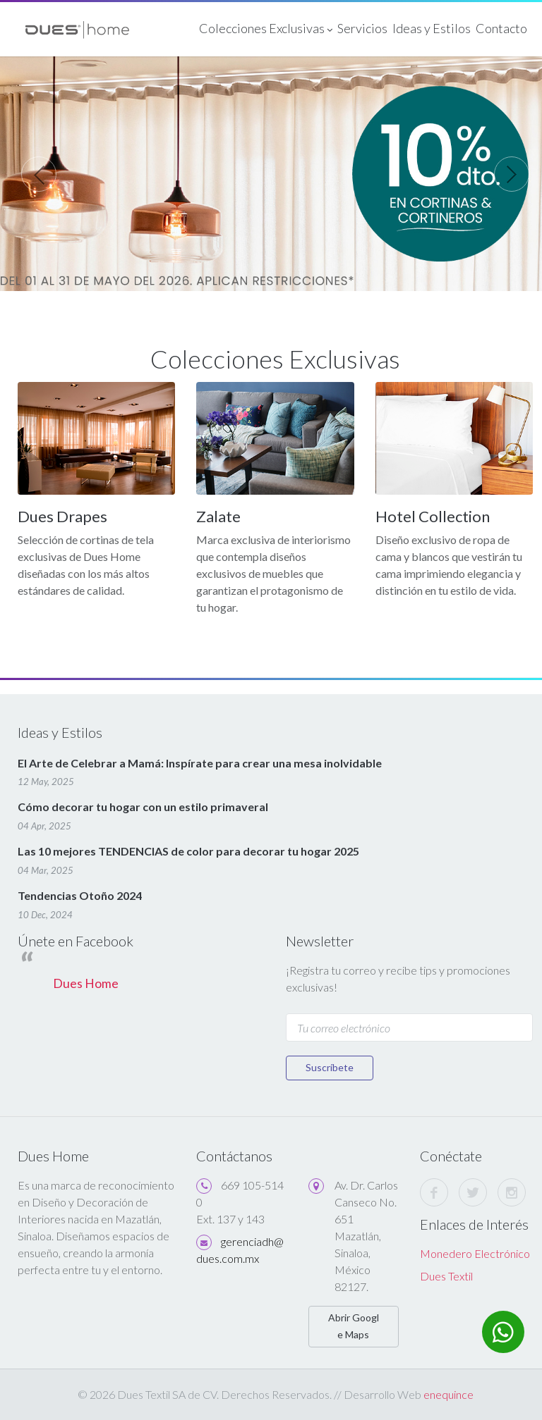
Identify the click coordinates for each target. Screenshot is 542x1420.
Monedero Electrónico (475, 1253)
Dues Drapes (62, 516)
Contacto (501, 28)
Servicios (362, 28)
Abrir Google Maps (353, 1325)
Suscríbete (330, 1067)
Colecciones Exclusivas (265, 29)
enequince (448, 1394)
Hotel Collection (432, 516)
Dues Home (86, 983)
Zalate (218, 516)
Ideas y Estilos (431, 28)
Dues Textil (446, 1276)
